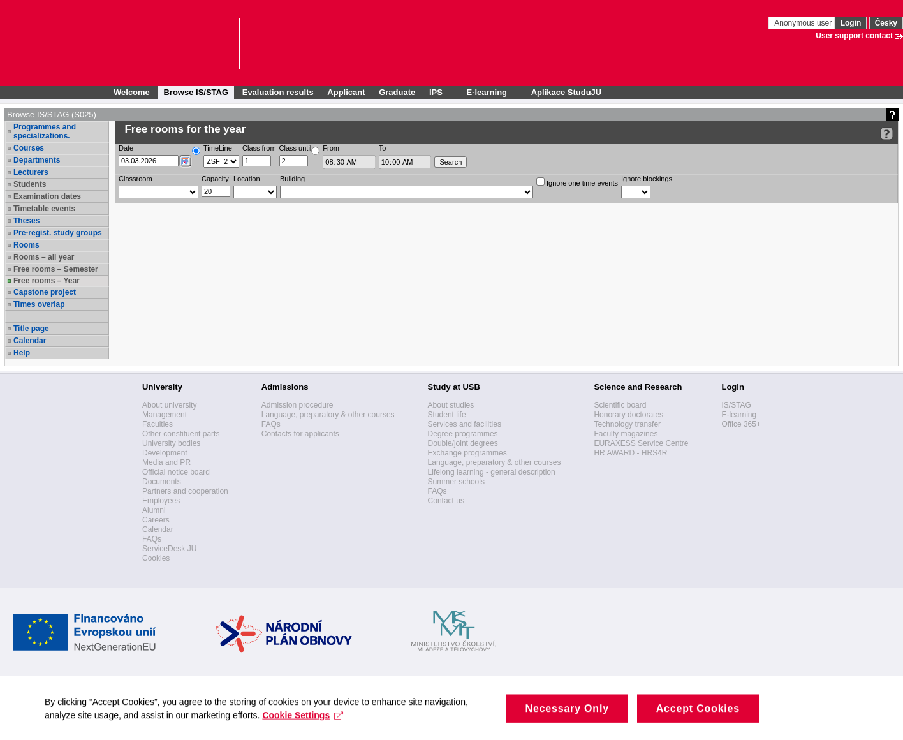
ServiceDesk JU (169, 548)
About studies (451, 405)
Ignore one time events (577, 182)
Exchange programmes (467, 452)
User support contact (854, 35)
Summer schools (456, 481)
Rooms (26, 245)
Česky (886, 22)
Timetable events (44, 208)
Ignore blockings (646, 178)
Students (29, 184)
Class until (295, 148)
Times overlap (38, 304)
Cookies (156, 558)
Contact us (446, 500)
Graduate (397, 92)
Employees (161, 500)
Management (164, 414)
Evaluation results (278, 92)
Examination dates (47, 196)
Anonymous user (803, 22)
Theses (26, 220)
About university (169, 405)
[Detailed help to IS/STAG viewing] (886, 133)
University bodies (171, 443)
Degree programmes (463, 433)
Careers (156, 519)
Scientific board (620, 405)
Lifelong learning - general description (491, 472)
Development (164, 452)
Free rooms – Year (46, 280)
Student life (447, 414)
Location (246, 178)
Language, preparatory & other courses (328, 414)
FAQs (151, 539)
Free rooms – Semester (55, 269)
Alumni (154, 510)
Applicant (346, 92)
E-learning (738, 414)
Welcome (132, 92)
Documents (161, 481)
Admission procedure (297, 405)
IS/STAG (736, 405)
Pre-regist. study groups (57, 232)
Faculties (157, 424)
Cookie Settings (302, 726)
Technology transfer (627, 424)
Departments (36, 160)
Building (292, 178)
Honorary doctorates (628, 414)
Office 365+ (741, 424)
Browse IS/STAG (195, 92)
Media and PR (166, 462)
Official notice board (176, 472)
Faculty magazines (625, 433)
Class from (259, 148)
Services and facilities (464, 424)
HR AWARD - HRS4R (630, 452)
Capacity (215, 178)
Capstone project (44, 292)
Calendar (29, 340)
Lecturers (30, 172)
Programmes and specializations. (44, 131)
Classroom (135, 178)
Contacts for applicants (300, 433)
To (382, 148)
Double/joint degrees (463, 443)
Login (851, 22)
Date (126, 148)
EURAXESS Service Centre (641, 443)
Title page (31, 328)
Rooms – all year (43, 257)
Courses (28, 148)
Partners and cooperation (185, 491)
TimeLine (217, 148)
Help (21, 352)
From (331, 148)
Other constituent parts (180, 433)
